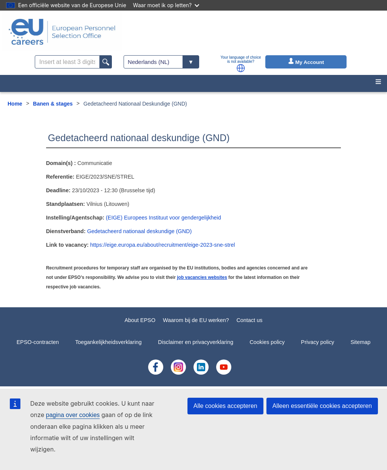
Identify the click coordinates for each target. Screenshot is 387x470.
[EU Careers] (62, 31)
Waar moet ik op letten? (166, 5)
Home (15, 104)
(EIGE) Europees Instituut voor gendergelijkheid (163, 218)
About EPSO (139, 320)
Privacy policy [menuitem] (317, 342)
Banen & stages (53, 104)
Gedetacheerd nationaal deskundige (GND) (139, 231)
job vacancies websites (202, 277)
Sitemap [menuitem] (361, 342)
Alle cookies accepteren (225, 406)
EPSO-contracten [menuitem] (38, 342)
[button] (240, 68)
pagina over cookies (72, 415)
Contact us (250, 320)
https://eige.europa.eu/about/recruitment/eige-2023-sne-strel (162, 245)
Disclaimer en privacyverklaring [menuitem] (195, 342)
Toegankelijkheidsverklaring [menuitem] (108, 342)
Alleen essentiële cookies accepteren (322, 406)
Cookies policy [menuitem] (267, 342)
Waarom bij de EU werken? (196, 320)
